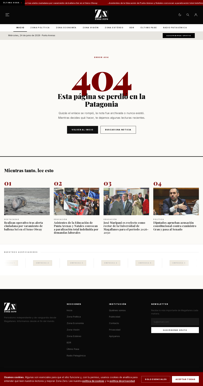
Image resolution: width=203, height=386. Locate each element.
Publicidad (114, 316)
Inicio (20, 27)
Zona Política (40, 27)
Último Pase (148, 27)
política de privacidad (122, 381)
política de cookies (93, 381)
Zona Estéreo (114, 27)
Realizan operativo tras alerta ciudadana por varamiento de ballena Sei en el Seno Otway (57, 3)
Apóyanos (114, 336)
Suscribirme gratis (175, 330)
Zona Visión (91, 27)
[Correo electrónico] (175, 321)
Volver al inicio (82, 130)
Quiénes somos (117, 310)
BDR (131, 27)
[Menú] (7, 14)
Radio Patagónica (175, 27)
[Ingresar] (196, 15)
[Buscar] (188, 15)
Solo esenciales (156, 379)
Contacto (114, 323)
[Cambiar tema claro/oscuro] (180, 15)
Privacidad (114, 329)
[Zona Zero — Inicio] (101, 15)
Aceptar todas (185, 379)
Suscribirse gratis (178, 35)
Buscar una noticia (118, 130)
